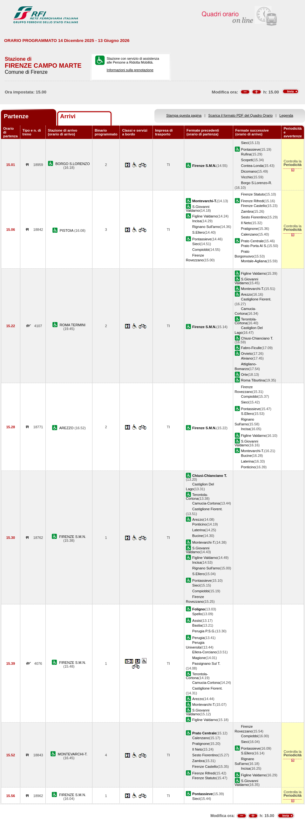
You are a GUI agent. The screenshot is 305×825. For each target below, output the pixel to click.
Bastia (197, 625)
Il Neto (246, 223)
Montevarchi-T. (252, 289)
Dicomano (249, 171)
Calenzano (249, 234)
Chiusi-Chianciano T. (257, 338)
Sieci (245, 143)
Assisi (196, 620)
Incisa (196, 221)
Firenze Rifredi (252, 201)
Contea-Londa (252, 166)
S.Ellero (198, 232)
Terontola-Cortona (246, 321)
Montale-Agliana (254, 261)
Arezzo (246, 294)
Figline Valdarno (204, 216)
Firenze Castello (254, 206)
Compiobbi (200, 249)
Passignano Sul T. (206, 663)
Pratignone (249, 228)
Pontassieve (250, 149)
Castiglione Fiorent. (256, 299)
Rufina (246, 154)
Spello (197, 614)
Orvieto (247, 353)
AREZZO (66, 428)
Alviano (247, 358)
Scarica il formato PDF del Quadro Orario (240, 115)
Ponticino (248, 467)
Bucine (246, 455)
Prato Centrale (252, 241)
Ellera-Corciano (204, 652)
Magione (199, 658)
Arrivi (68, 116)
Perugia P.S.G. (203, 631)
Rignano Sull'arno (206, 227)
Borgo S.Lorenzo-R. (256, 183)
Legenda (286, 115)
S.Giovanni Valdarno (197, 208)
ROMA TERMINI (72, 325)
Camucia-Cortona (206, 503)
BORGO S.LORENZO (72, 164)
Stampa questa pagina (183, 115)
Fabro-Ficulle (251, 348)
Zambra (247, 211)
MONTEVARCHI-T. (72, 754)
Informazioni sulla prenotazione (130, 70)
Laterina (247, 461)
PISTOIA (67, 230)
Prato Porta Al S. (254, 246)
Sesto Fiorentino (254, 217)
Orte (244, 374)
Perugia (198, 638)
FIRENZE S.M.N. (72, 537)
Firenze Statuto (253, 194)
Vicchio (247, 177)
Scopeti (247, 160)
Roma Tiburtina (253, 380)
